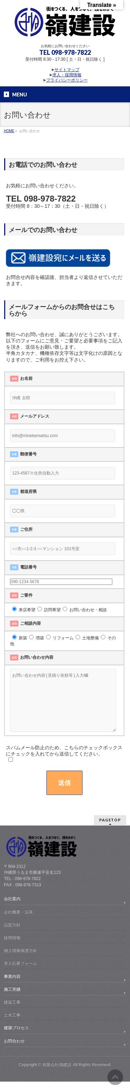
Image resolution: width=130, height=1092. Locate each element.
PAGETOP (110, 830)
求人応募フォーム (20, 973)
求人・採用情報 (66, 74)
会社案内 (12, 909)
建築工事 (12, 1012)
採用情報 (12, 948)
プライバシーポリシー (67, 80)
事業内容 (12, 986)
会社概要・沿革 (18, 922)
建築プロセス (16, 1038)
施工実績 (12, 999)
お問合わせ (14, 1051)
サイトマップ (66, 69)
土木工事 (12, 1025)
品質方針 (12, 935)
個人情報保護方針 (20, 960)
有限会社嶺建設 (56, 1075)
